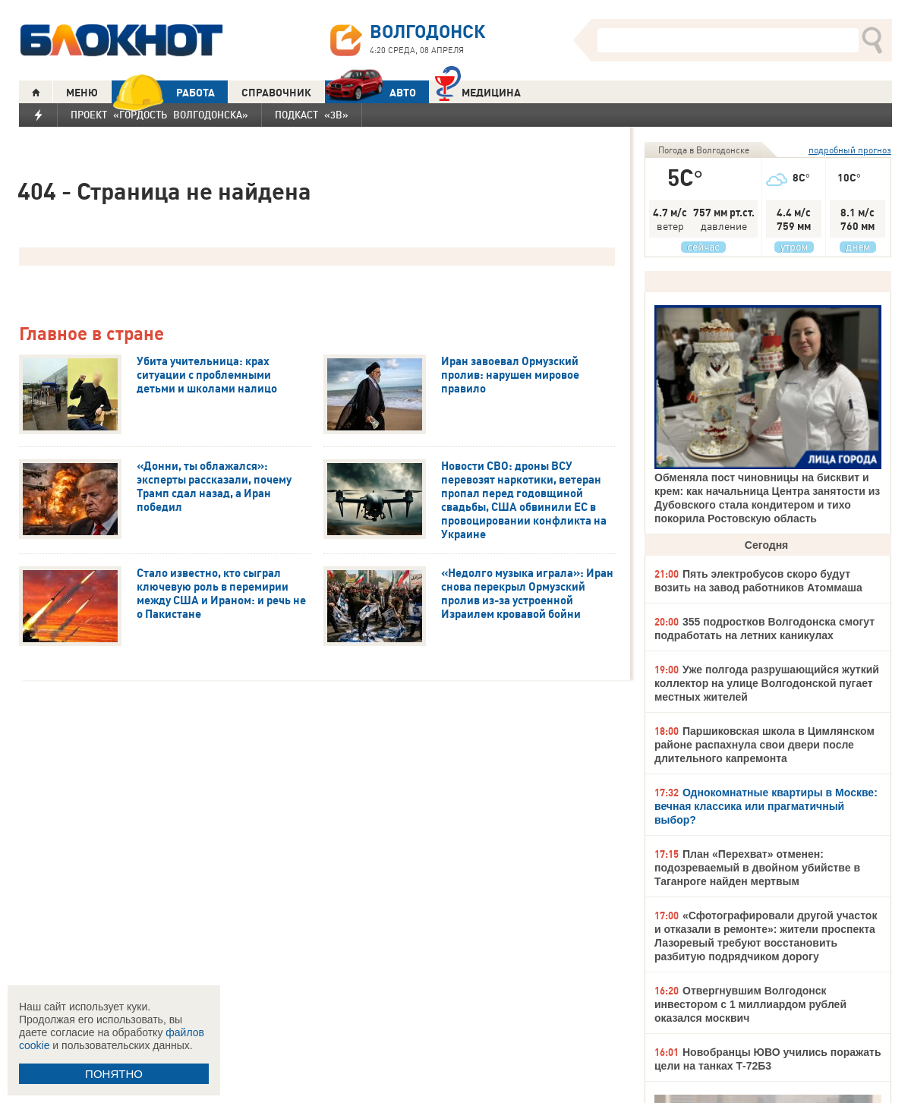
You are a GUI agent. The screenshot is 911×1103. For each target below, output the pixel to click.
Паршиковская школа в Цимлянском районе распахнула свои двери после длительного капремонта (764, 744)
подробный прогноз (850, 150)
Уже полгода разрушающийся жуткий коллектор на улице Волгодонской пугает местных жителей (766, 683)
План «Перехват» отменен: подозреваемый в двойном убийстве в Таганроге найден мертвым (757, 867)
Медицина (478, 90)
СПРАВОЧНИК (276, 92)
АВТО (370, 92)
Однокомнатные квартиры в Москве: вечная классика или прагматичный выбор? (766, 806)
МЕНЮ (82, 92)
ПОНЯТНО (114, 1073)
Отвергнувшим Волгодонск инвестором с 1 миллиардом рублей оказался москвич (750, 1004)
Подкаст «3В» (311, 115)
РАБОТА (163, 92)
